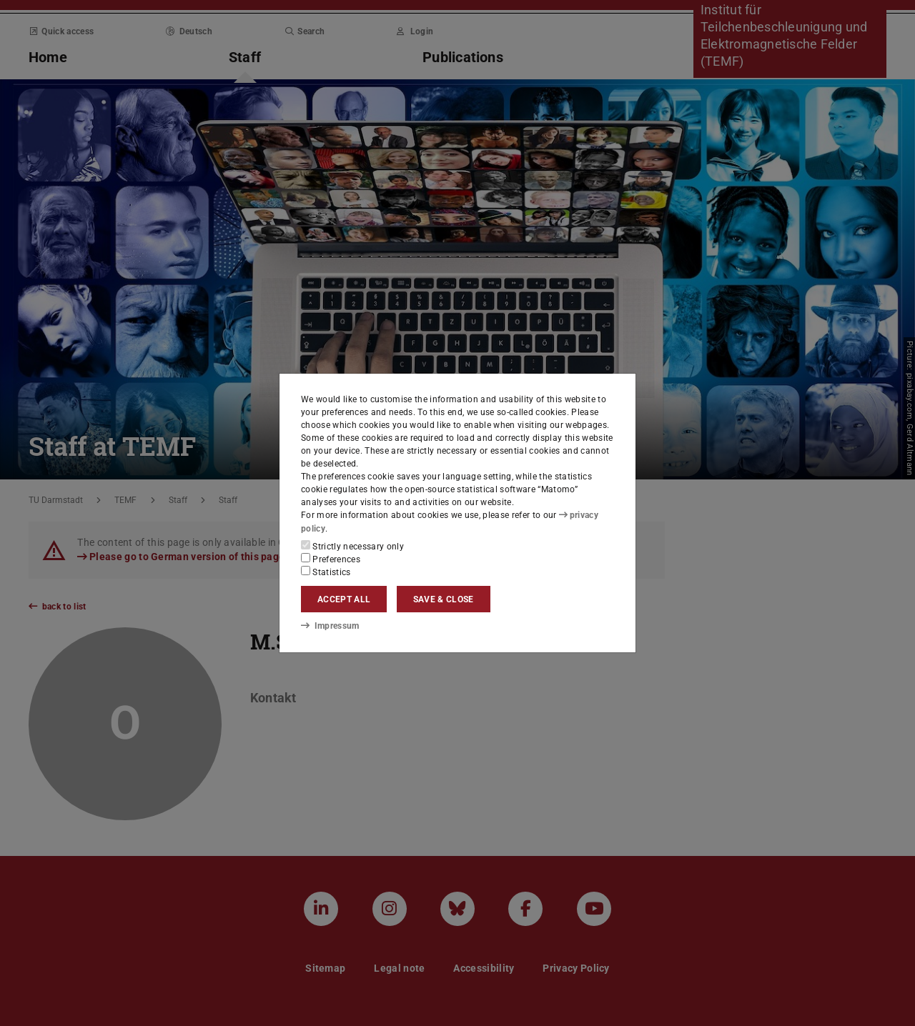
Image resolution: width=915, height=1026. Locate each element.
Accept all (343, 599)
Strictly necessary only (352, 546)
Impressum (330, 626)
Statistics (326, 571)
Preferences (330, 558)
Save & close (443, 599)
